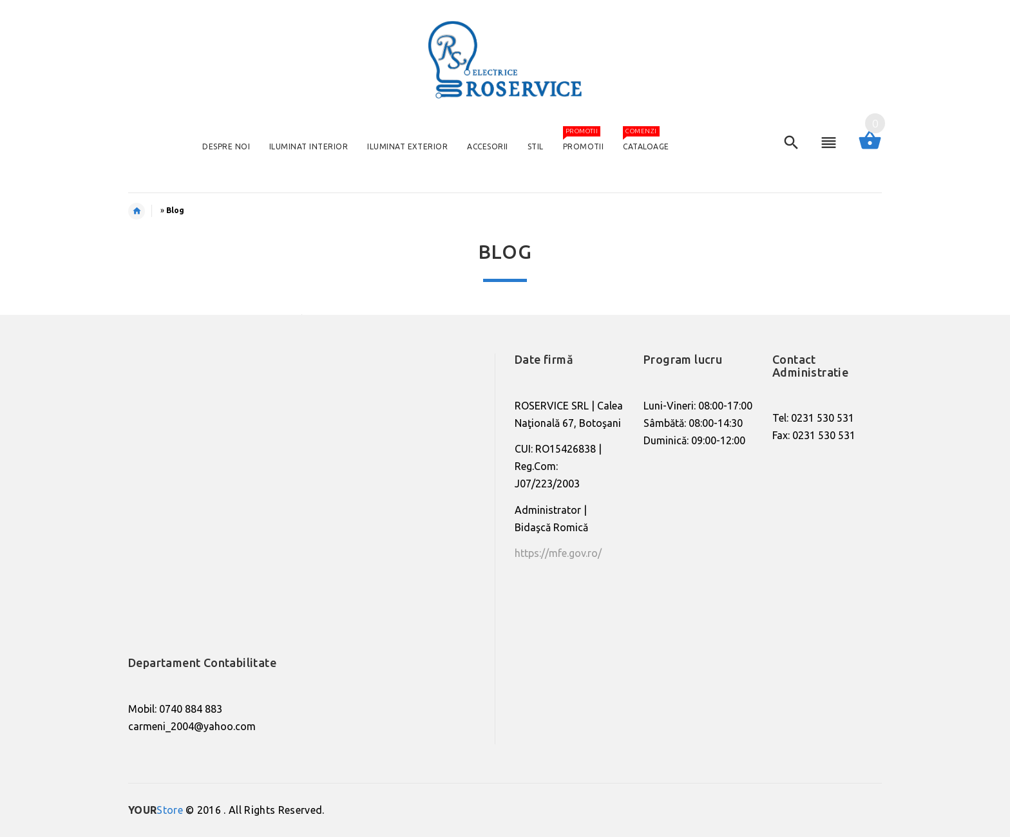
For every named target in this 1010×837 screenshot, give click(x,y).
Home (143, 211)
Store (155, 810)
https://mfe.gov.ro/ (558, 553)
